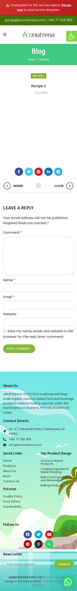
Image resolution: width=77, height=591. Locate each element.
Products (9, 466)
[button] (71, 36)
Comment (12, 232)
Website (9, 314)
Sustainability (12, 507)
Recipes (44, 59)
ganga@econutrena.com (25, 20)
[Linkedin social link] (48, 172)
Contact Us (11, 481)
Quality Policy (12, 496)
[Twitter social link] (29, 172)
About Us (9, 471)
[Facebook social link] (19, 172)
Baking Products (52, 485)
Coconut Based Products (52, 462)
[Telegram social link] (58, 172)
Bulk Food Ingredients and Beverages (56, 478)
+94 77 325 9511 (60, 20)
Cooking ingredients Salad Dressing (55, 470)
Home (31, 59)
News (6, 476)
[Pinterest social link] (38, 172)
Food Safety (11, 501)
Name (9, 280)
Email (8, 297)
